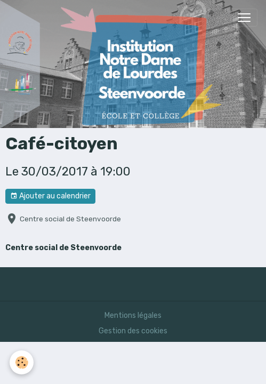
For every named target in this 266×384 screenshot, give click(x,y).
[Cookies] (22, 362)
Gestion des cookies (133, 330)
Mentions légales (133, 315)
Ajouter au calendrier (50, 196)
